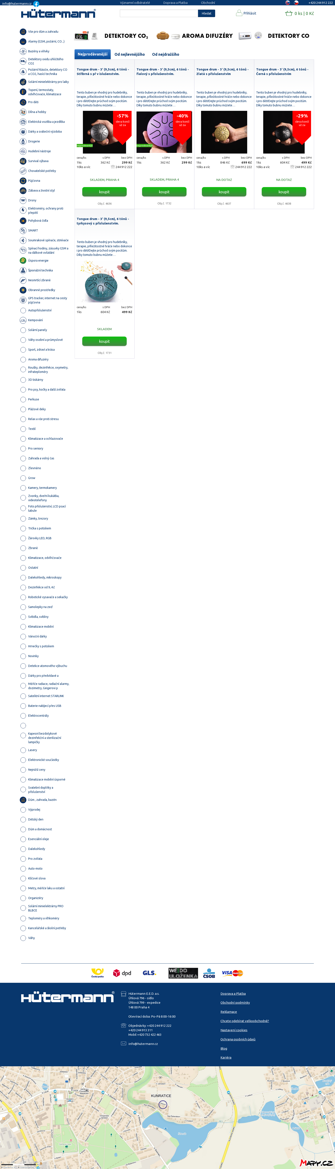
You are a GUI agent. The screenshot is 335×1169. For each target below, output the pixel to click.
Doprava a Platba (175, 2)
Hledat (207, 13)
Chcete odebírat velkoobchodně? (244, 1021)
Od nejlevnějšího (130, 54)
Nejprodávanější (92, 54)
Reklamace (228, 1012)
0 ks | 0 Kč (304, 13)
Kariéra (225, 1057)
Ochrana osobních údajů (238, 1039)
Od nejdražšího (165, 54)
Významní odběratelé (135, 2)
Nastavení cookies (233, 1030)
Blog (223, 1048)
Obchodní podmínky (235, 1002)
